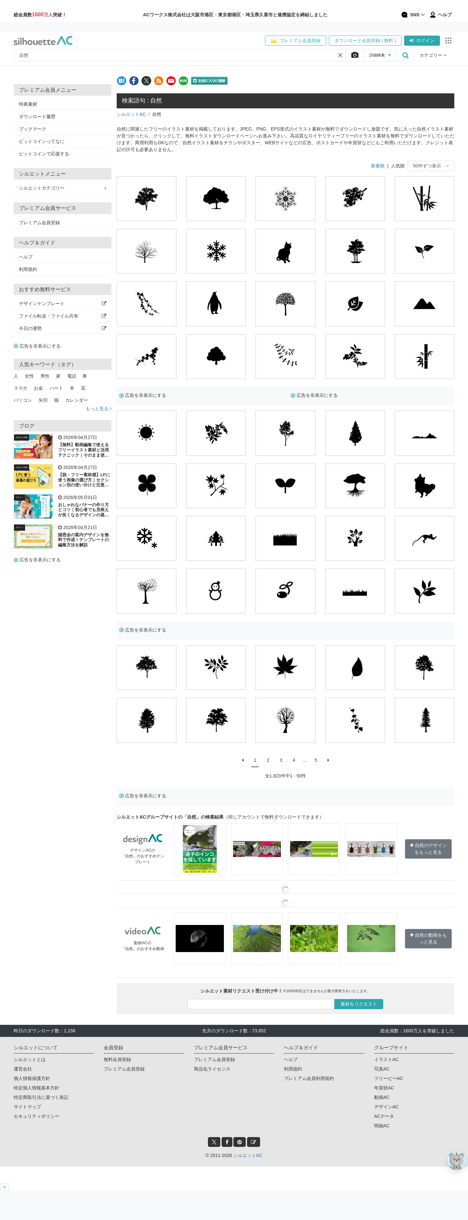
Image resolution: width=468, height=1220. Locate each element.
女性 (29, 376)
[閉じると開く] (4, 1187)
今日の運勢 (62, 328)
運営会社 (23, 1068)
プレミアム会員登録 (296, 40)
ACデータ (384, 1116)
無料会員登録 (117, 1059)
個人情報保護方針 (32, 1078)
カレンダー (76, 400)
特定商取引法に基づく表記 (41, 1097)
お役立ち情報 (21, 437)
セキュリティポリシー (36, 1116)
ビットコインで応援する (44, 153)
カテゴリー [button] (432, 55)
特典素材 (28, 104)
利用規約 (28, 269)
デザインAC (386, 1106)
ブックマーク (32, 129)
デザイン (19, 497)
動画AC (381, 1097)
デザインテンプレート (62, 303)
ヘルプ (26, 256)
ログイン (422, 40)
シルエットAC (131, 114)
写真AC (381, 1068)
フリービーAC (388, 1078)
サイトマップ (27, 1106)
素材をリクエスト (359, 1004)
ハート (56, 388)
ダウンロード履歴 (37, 116)
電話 (71, 376)
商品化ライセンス (212, 1068)
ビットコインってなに (42, 141)
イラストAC (386, 1059)
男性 (45, 376)
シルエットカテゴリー (62, 188)
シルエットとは (30, 1059)
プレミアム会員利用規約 (309, 1078)
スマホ (20, 388)
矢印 (43, 400)
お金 (38, 388)
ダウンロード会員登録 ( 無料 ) (365, 40)
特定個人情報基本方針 (36, 1087)
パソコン (23, 400)
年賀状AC (384, 1087)
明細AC (381, 1125)
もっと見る (98, 408)
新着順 (378, 165)
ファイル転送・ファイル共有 (62, 316)
